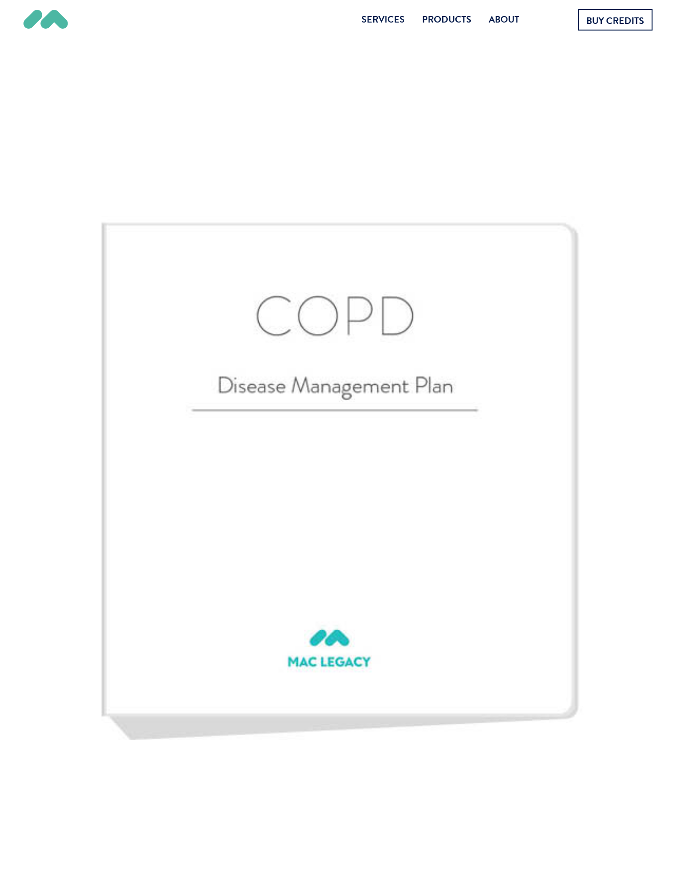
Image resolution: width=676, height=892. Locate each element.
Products (446, 19)
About (504, 19)
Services (383, 19)
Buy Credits (615, 21)
